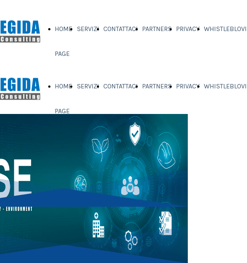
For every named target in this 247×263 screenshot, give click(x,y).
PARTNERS (157, 29)
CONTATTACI (120, 29)
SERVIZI (88, 29)
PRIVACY (188, 29)
